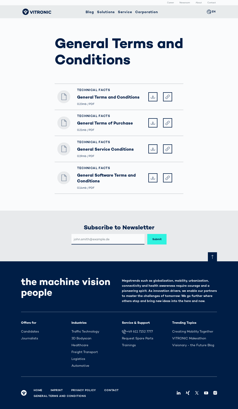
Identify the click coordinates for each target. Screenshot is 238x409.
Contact (211, 2)
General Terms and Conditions (60, 396)
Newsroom (185, 2)
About (199, 2)
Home (38, 390)
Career (170, 2)
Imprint (57, 390)
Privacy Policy (83, 390)
